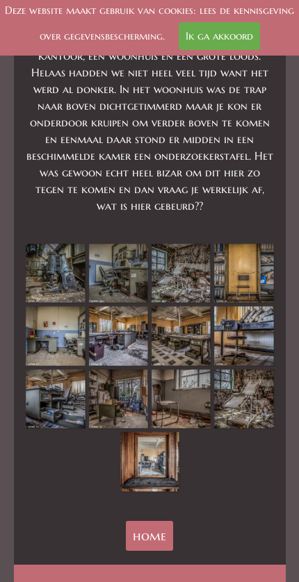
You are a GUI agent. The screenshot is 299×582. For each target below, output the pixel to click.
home (149, 536)
